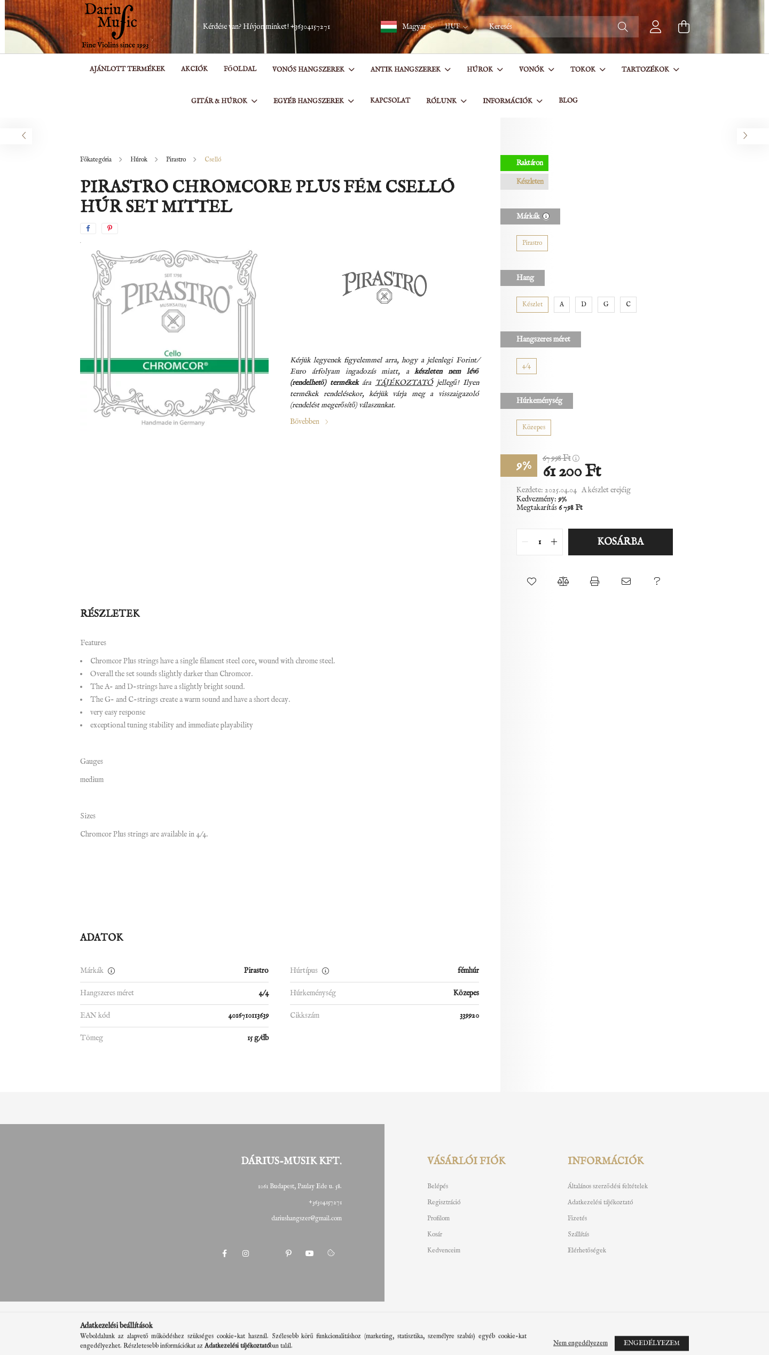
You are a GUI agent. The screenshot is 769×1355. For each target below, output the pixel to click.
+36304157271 (310, 27)
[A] (562, 305)
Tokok (583, 70)
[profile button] (655, 26)
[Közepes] (533, 428)
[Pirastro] (532, 243)
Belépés (437, 1186)
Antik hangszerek (406, 70)
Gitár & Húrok (220, 101)
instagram (245, 1253)
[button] (407, 27)
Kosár (434, 1234)
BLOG (568, 101)
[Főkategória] (96, 160)
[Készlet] (532, 305)
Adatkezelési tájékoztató (600, 1202)
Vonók (532, 70)
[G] (606, 305)
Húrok (481, 70)
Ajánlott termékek (127, 69)
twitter (267, 1253)
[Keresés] (558, 26)
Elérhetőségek (587, 1251)
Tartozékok (646, 70)
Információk (508, 101)
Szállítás (578, 1234)
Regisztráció (443, 1202)
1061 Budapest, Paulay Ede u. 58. (300, 1186)
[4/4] (526, 366)
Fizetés (577, 1218)
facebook (224, 1253)
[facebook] (88, 228)
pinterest (288, 1253)
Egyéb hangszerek (309, 101)
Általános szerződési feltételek (608, 1186)
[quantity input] (539, 542)
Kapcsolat (390, 101)
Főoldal (240, 69)
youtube (309, 1253)
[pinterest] (109, 228)
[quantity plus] (554, 542)
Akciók (194, 69)
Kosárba (620, 542)
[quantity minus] (525, 542)
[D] (583, 305)
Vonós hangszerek (309, 70)
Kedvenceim (443, 1251)
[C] (628, 305)
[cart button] (683, 26)
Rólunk (442, 101)
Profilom (438, 1218)
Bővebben (304, 422)
